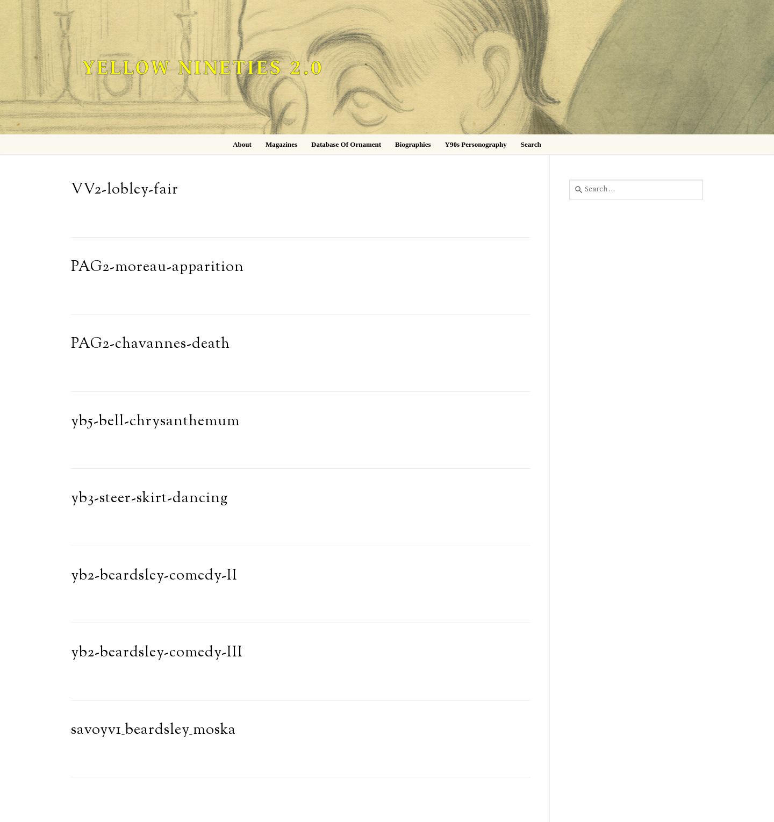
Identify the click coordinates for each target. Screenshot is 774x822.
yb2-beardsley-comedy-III (157, 652)
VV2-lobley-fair (124, 190)
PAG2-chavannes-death (150, 344)
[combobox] (636, 189)
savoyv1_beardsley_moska (153, 730)
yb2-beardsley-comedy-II (154, 576)
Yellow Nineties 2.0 (203, 68)
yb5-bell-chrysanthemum (155, 421)
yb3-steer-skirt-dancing (149, 498)
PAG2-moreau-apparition (157, 267)
